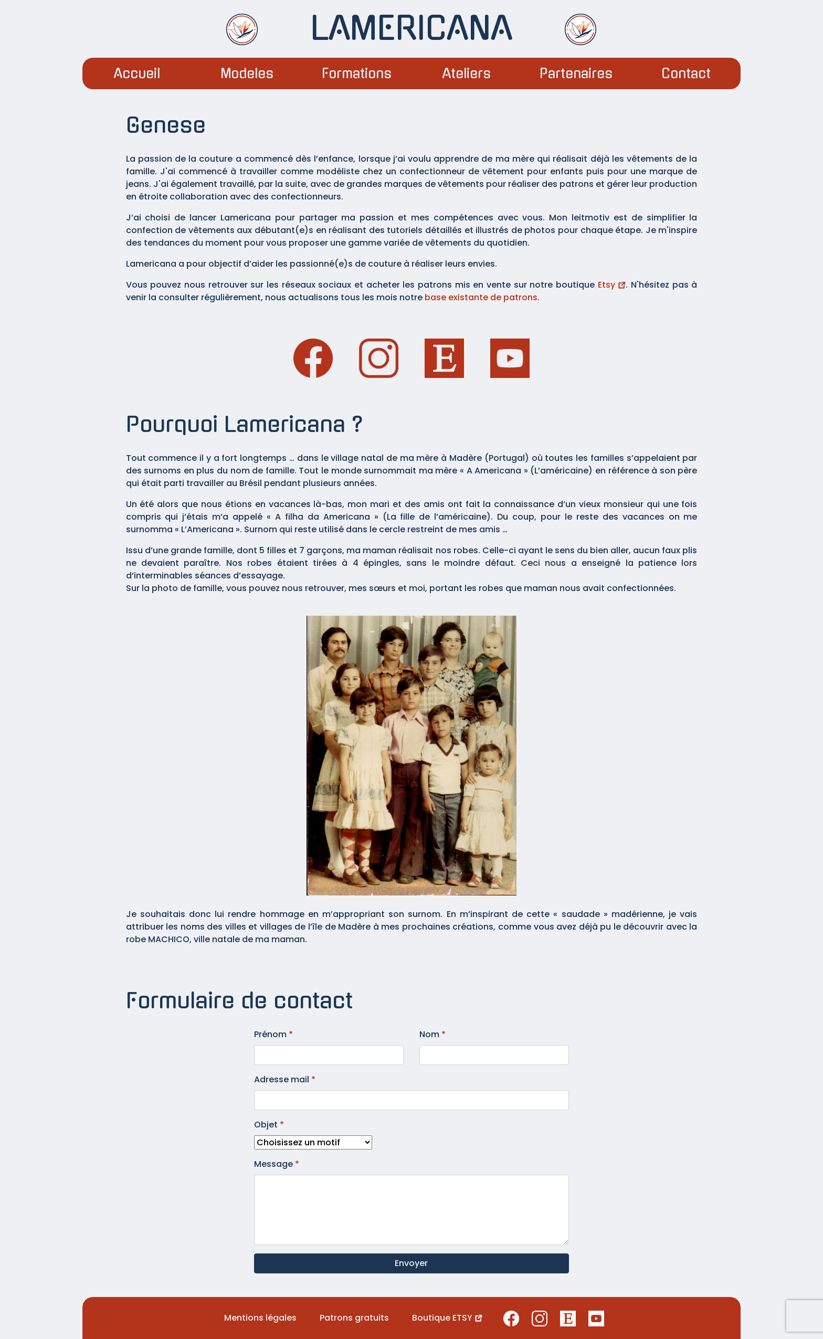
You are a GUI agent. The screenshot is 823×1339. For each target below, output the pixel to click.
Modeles (246, 73)
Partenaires (576, 73)
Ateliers (466, 73)
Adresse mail (284, 1079)
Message (276, 1164)
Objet (269, 1125)
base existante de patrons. (482, 297)
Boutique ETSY (447, 1318)
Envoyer (411, 1263)
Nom (432, 1034)
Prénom (273, 1034)
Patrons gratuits (354, 1318)
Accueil (137, 73)
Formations (357, 73)
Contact (686, 73)
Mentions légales (260, 1318)
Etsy (612, 285)
